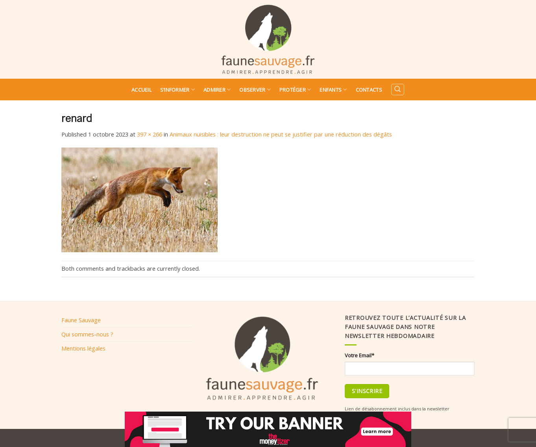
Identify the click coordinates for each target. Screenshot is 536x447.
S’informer (177, 89)
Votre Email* (359, 355)
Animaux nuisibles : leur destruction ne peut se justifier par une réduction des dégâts (281, 134)
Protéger (295, 89)
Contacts (369, 89)
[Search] (397, 89)
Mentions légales (83, 348)
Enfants (333, 89)
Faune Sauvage (81, 320)
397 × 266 (149, 134)
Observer (255, 89)
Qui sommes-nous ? (87, 334)
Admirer (217, 89)
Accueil (141, 89)
